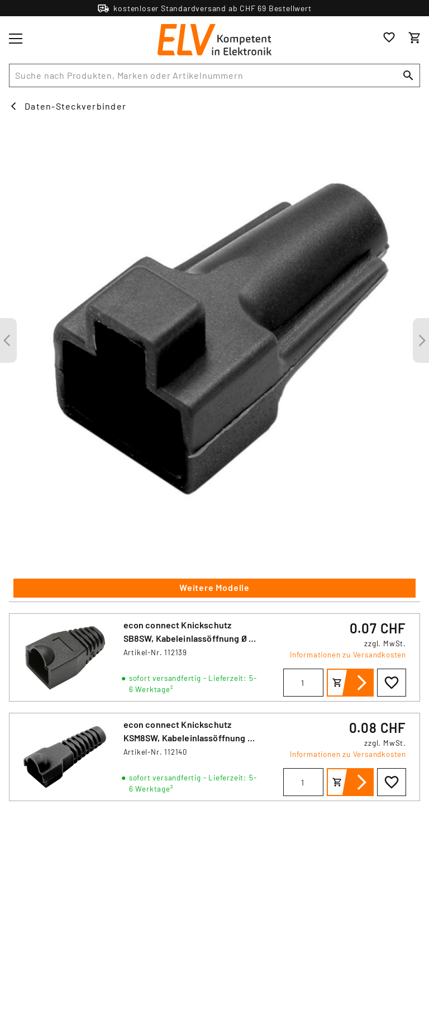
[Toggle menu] (15, 38)
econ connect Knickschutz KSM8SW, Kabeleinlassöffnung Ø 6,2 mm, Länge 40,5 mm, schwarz (188, 737)
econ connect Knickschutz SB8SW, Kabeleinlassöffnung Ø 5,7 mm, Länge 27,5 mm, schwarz (191, 638)
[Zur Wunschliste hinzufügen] (391, 683)
